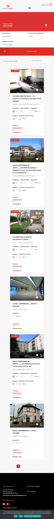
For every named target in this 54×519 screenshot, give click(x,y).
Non (21, 516)
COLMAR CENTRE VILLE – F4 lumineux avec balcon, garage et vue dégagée (26, 98)
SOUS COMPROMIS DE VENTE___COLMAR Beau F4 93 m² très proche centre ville (26, 363)
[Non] (52, 514)
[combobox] (13, 37)
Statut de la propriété (35, 33)
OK (16, 516)
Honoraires (33, 491)
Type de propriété (7, 41)
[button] (29, 8)
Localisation (5, 33)
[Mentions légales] (28, 486)
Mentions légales (35, 486)
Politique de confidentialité (32, 516)
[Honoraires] (28, 491)
